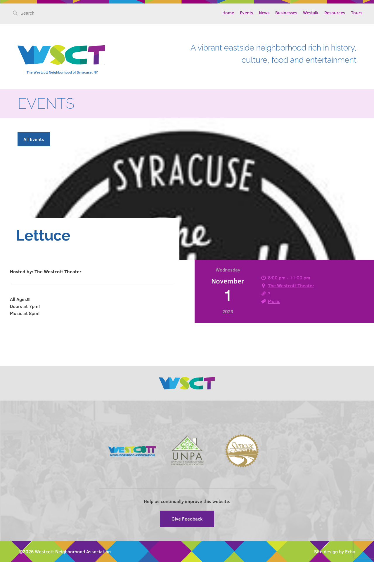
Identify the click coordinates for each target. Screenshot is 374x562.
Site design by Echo (334, 551)
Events (246, 12)
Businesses (286, 12)
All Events (33, 139)
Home (228, 12)
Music (274, 301)
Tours (356, 12)
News (264, 12)
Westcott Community (61, 55)
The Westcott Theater (291, 285)
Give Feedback (187, 519)
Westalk (310, 12)
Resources (334, 12)
